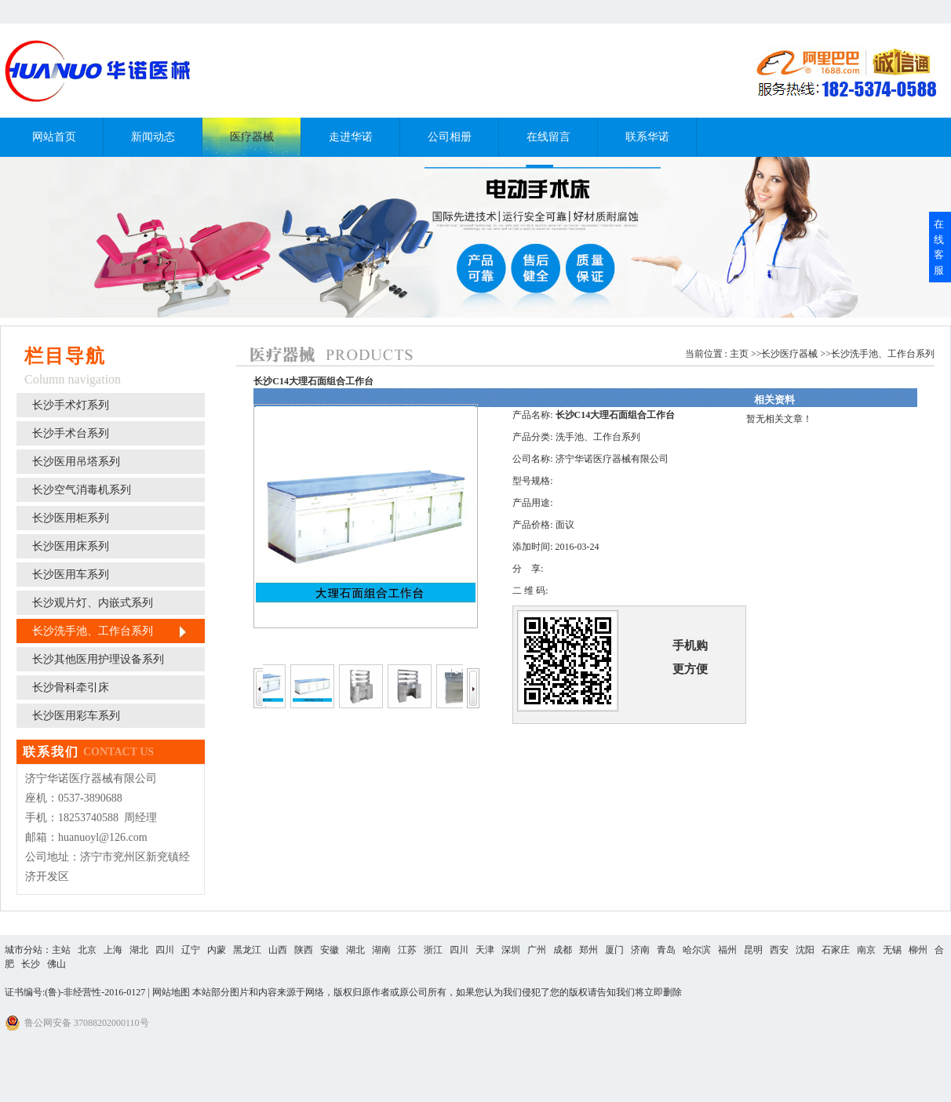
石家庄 (836, 949)
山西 (277, 949)
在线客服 (939, 247)
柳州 (918, 949)
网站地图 (171, 992)
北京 (87, 949)
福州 (727, 949)
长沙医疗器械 (789, 353)
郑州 (588, 949)
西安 (779, 949)
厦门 (614, 949)
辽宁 (190, 949)
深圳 (510, 949)
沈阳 (805, 949)
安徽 (329, 949)
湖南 (381, 949)
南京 (866, 949)
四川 (164, 949)
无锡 (892, 949)
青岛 (666, 949)
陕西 (303, 949)
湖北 (138, 949)
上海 (113, 949)
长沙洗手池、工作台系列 (883, 353)
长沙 (30, 963)
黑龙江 (247, 949)
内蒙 (216, 949)
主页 (739, 353)
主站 (61, 949)
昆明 (753, 949)
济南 (640, 949)
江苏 (407, 949)
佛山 (56, 963)
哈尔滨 (697, 949)
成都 (562, 949)
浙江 (433, 949)
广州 (536, 949)
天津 (485, 949)
